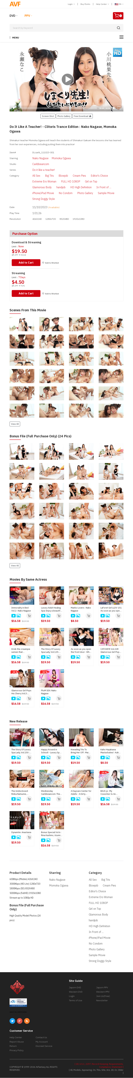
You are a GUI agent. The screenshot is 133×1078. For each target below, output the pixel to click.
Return (13, 1046)
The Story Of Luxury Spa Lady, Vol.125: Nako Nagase (50, 651)
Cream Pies (73, 176)
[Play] (66, 79)
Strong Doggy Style (38, 199)
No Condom (60, 193)
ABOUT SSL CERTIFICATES (18, 1012)
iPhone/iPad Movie (37, 193)
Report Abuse (17, 1041)
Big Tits (43, 176)
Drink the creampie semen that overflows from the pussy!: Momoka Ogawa (20, 651)
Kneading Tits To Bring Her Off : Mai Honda (79, 751)
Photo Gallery (79, 193)
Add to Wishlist (51, 263)
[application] (66, 79)
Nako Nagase (35, 158)
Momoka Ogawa (55, 158)
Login (71, 4)
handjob (55, 187)
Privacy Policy (17, 1050)
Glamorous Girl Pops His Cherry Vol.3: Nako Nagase (21, 692)
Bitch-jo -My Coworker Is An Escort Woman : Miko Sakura (110, 793)
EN (119, 4)
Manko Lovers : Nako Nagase (81, 609)
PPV (27, 16)
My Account (42, 1041)
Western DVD (76, 991)
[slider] (57, 108)
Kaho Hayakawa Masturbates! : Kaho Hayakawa (110, 751)
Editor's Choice (93, 176)
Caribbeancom (35, 164)
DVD (12, 16)
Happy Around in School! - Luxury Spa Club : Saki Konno (51, 751)
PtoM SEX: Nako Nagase (48, 692)
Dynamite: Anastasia (21, 832)
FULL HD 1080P (65, 182)
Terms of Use (75, 1000)
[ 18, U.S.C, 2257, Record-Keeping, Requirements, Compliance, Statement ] (99, 1066)
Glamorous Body (36, 187)
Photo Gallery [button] (63, 116)
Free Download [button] (82, 116)
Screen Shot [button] (48, 116)
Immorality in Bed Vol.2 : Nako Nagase (21, 609)
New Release (20, 721)
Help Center (102, 4)
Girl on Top (85, 182)
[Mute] (113, 107)
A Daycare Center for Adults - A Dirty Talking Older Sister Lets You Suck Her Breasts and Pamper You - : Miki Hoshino (81, 793)
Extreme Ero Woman (39, 182)
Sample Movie (100, 193)
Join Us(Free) (103, 996)
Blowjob (57, 176)
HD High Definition (75, 187)
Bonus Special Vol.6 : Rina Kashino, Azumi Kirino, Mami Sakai (51, 834)
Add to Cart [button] (26, 263)
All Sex (31, 176)
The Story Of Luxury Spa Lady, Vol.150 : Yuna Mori (21, 751)
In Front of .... (98, 187)
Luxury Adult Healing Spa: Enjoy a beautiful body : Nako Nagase (51, 610)
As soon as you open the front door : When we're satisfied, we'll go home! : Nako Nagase (81, 651)
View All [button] (15, 424)
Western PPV (102, 991)
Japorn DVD (75, 987)
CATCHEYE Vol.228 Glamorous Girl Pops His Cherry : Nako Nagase (110, 651)
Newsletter (102, 1000)
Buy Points (85, 4)
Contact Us (41, 1037)
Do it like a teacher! (38, 170)
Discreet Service (44, 1046)
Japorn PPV (102, 987)
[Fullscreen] (118, 107)
